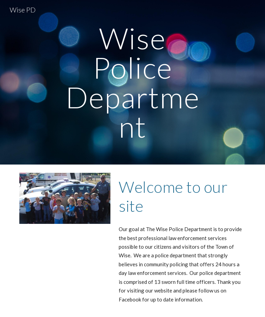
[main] (132, 82)
